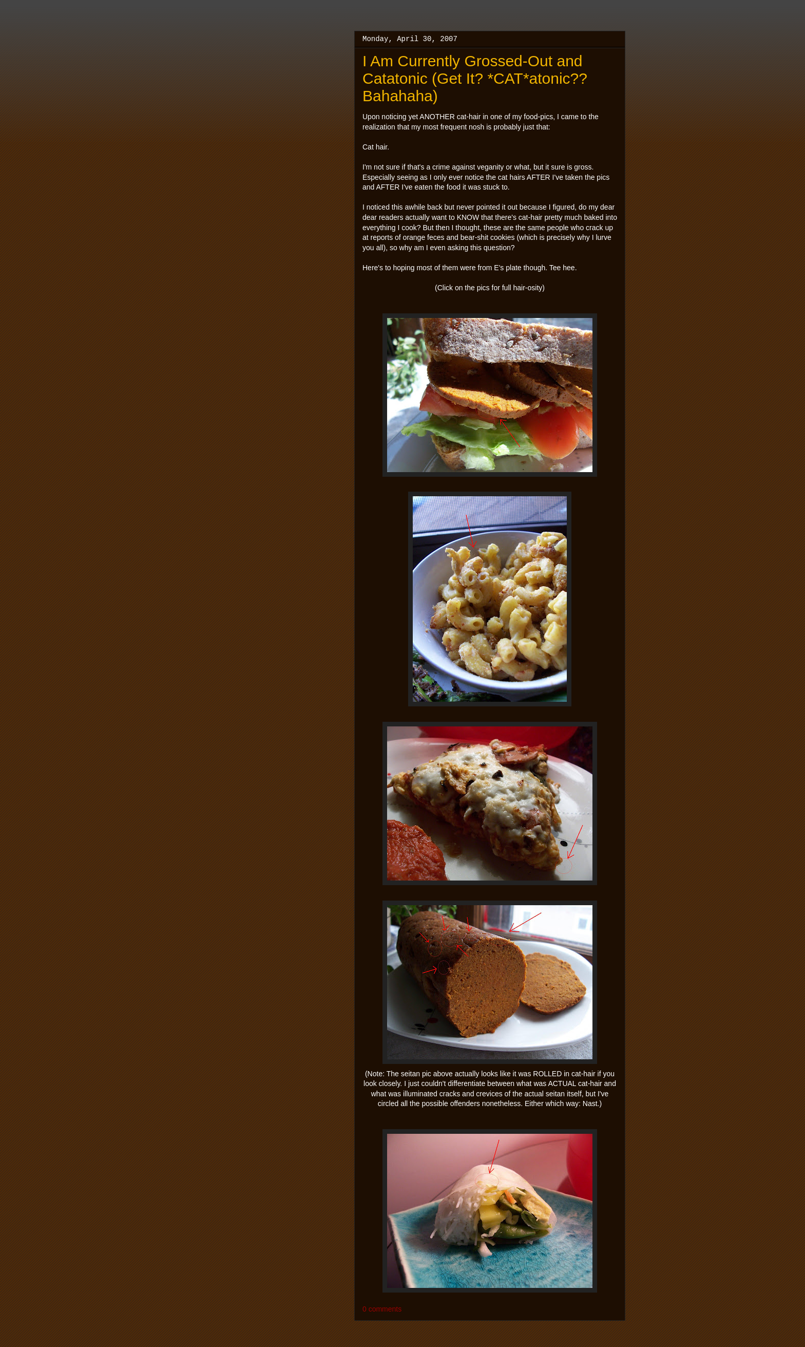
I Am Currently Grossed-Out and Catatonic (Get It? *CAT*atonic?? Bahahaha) (474, 78)
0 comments (381, 1309)
